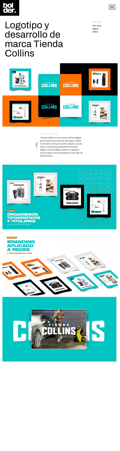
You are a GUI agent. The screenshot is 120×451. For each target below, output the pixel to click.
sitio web (96, 26)
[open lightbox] (60, 94)
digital (95, 29)
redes (95, 32)
